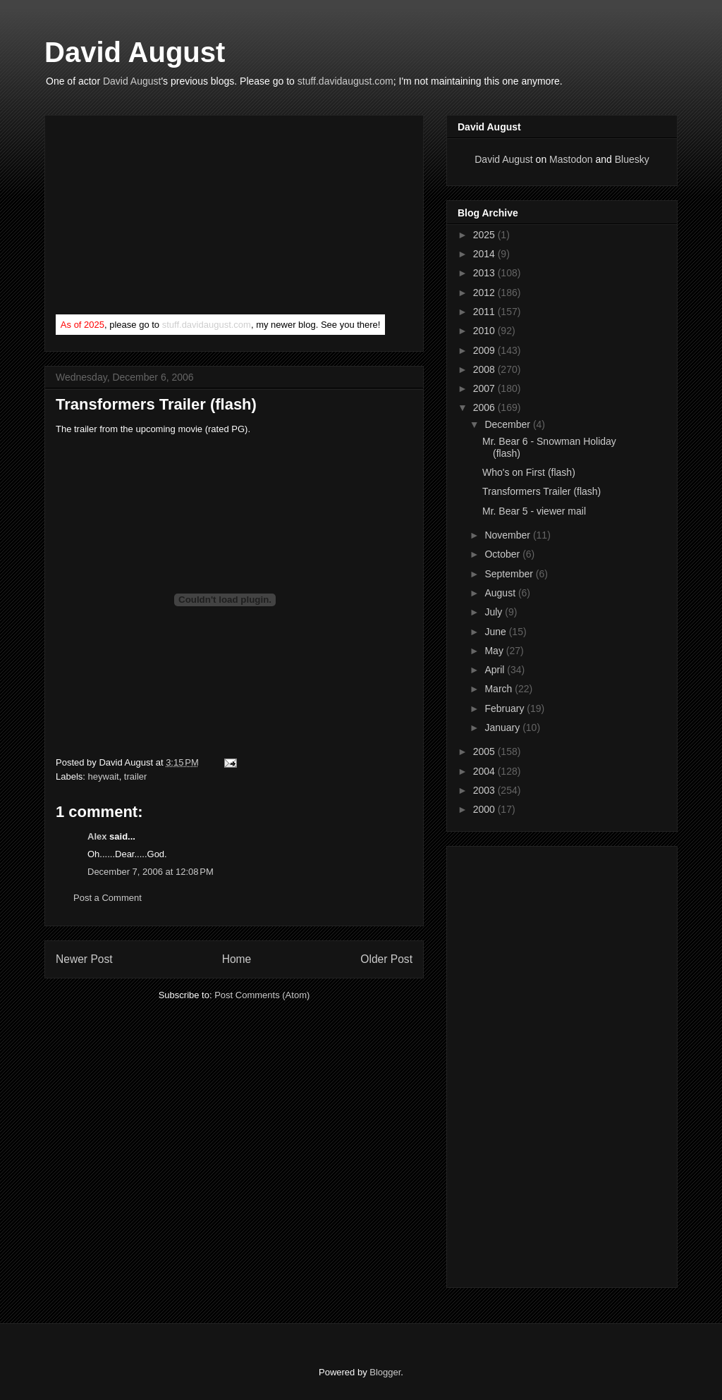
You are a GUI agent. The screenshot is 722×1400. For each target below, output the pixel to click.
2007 (485, 388)
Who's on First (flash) (528, 472)
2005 (485, 751)
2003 (485, 790)
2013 (485, 272)
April (495, 669)
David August (134, 52)
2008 (485, 369)
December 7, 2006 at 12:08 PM (150, 871)
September (509, 573)
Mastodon (570, 159)
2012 (485, 292)
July (494, 612)
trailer (135, 776)
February (505, 708)
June (496, 631)
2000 (485, 809)
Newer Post (84, 959)
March (499, 688)
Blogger (384, 1372)
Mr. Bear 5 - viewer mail (534, 511)
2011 (485, 311)
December (508, 424)
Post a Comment (107, 897)
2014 (485, 253)
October (503, 554)
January (503, 727)
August (501, 592)
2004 (485, 771)
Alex (96, 836)
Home (237, 959)
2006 (485, 407)
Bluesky (632, 159)
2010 (485, 330)
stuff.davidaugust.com (345, 81)
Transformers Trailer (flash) (156, 404)
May (495, 650)
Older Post (386, 959)
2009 (485, 350)
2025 (485, 234)
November (508, 535)
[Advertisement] (161, 218)
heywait (103, 776)
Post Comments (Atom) (262, 995)
